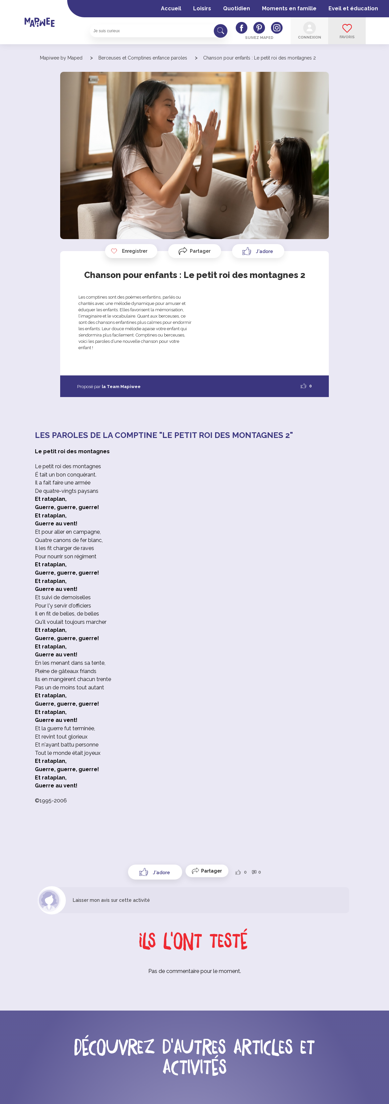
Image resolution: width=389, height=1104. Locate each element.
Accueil (171, 8)
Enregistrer (129, 251)
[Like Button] (258, 251)
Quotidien (236, 8)
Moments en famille (289, 8)
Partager (200, 251)
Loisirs (202, 8)
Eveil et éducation (353, 8)
